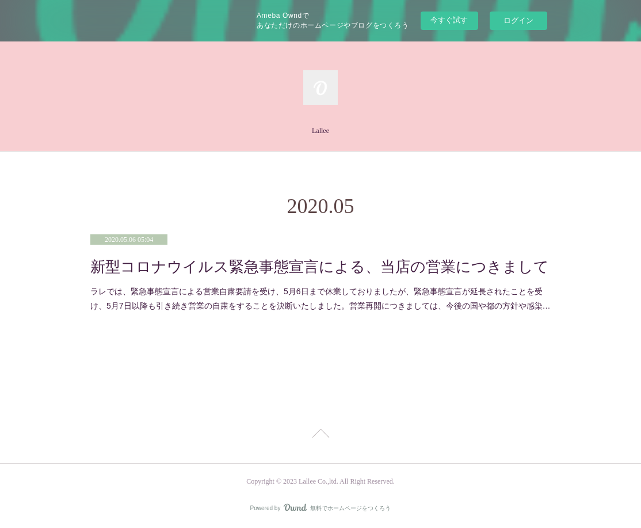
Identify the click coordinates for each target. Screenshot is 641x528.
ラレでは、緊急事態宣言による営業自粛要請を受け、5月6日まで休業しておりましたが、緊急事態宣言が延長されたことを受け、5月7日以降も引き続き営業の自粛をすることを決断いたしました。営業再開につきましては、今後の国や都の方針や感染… (320, 298)
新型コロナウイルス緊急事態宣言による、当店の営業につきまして (319, 267)
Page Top (320, 435)
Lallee (320, 131)
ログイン (518, 20)
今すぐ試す (449, 20)
